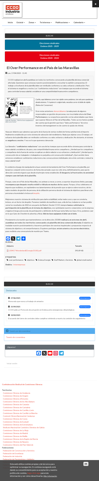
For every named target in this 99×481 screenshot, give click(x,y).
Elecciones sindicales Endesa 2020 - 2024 (49, 56)
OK (86, 464)
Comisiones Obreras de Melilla (15, 436)
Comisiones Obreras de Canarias (16, 404)
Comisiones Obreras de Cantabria (16, 407)
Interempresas (19, 264)
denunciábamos (60, 111)
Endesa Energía (44, 260)
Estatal (21, 22)
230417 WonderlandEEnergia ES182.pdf (25, 250)
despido (36, 193)
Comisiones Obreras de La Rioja (15, 430)
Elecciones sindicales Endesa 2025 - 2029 (49, 44)
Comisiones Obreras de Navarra (15, 442)
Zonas (32, 22)
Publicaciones (63, 22)
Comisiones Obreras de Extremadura (18, 425)
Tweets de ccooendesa (15, 337)
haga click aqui (33, 473)
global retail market (84, 260)
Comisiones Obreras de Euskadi (15, 422)
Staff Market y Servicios (63, 260)
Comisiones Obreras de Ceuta (15, 419)
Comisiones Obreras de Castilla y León (18, 410)
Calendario (79, 22)
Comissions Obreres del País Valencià (18, 445)
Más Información (50, 476)
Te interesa (46, 22)
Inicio (10, 22)
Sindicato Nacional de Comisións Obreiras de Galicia (23, 427)
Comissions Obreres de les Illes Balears (19, 402)
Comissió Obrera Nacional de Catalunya (19, 416)
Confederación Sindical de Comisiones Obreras (22, 384)
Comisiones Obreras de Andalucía (16, 393)
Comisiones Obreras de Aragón (15, 396)
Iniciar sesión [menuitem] (12, 363)
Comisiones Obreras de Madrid (15, 433)
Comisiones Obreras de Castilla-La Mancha (20, 413)
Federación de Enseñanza (13, 453)
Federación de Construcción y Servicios (19, 450)
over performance (16, 260)
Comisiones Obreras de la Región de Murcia (20, 439)
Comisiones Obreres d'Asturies (15, 399)
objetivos (30, 260)
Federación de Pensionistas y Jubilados (18, 459)
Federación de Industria (12, 456)
